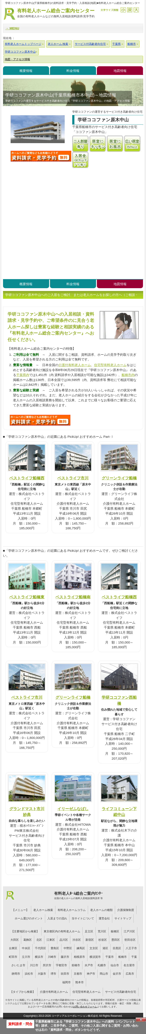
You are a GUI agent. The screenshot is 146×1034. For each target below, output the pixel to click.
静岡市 (16, 973)
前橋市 (76, 965)
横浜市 (39, 956)
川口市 (34, 965)
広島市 (130, 973)
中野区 (68, 948)
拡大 (136, 10)
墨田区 (115, 939)
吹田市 (65, 973)
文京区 (94, 948)
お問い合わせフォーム (85, 1006)
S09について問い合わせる (40, 420)
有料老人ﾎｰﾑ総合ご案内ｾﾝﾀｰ (78, 895)
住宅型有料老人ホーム (110, 365)
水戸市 (89, 965)
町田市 (13, 956)
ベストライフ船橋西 (26, 478)
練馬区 (81, 948)
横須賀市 (95, 956)
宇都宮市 (61, 965)
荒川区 (102, 931)
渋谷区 (76, 939)
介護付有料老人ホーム (74, 365)
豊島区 (55, 948)
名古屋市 (129, 965)
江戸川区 (129, 931)
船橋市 (122, 956)
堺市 (53, 973)
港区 (105, 948)
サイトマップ (122, 918)
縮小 (123, 10)
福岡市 (66, 982)
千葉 (134, 956)
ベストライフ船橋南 (72, 597)
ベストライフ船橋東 (26, 597)
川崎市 (52, 956)
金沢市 (117, 973)
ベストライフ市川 (72, 478)
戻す (129, 10)
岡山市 (104, 973)
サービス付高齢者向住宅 (120, 991)
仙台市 (115, 965)
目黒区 (117, 948)
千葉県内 (22, 375)
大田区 (14, 939)
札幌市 (102, 965)
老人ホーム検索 (43, 910)
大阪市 (42, 973)
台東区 (13, 948)
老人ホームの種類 (101, 910)
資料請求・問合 (20, 1024)
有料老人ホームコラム (72, 910)
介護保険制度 (125, 910)
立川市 (26, 956)
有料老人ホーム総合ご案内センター (56, 13)
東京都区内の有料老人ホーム (62, 931)
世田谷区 (130, 939)
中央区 (26, 948)
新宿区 (89, 939)
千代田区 (40, 948)
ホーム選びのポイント (29, 918)
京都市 (78, 973)
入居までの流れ (57, 918)
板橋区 (115, 931)
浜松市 (29, 973)
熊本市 (79, 982)
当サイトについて (83, 918)
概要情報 (25, 71)
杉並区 (102, 939)
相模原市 (79, 956)
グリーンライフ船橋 (119, 478)
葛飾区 (27, 939)
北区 (39, 939)
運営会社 (104, 918)
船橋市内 (128, 375)
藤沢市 (65, 956)
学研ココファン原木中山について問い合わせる (41, 156)
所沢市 (47, 965)
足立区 (89, 931)
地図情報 (120, 71)
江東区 (51, 939)
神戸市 (91, 973)
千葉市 (109, 956)
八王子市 (131, 948)
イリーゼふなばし (72, 808)
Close (141, 1019)
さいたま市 (18, 965)
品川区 (63, 939)
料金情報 (72, 71)
